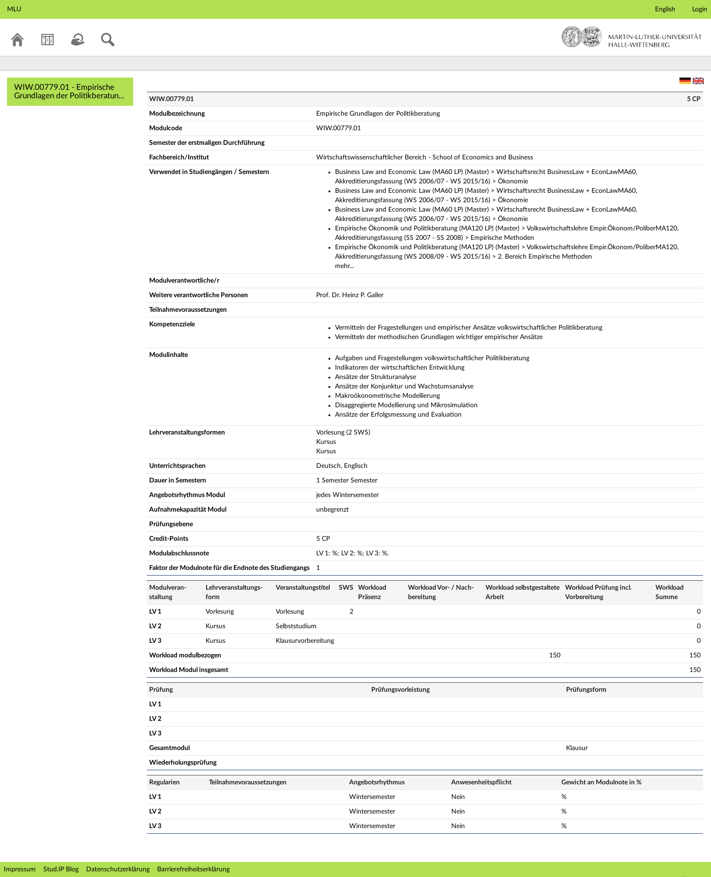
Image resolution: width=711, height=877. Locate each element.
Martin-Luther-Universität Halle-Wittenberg (631, 37)
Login (699, 9)
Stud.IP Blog (61, 869)
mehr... (344, 266)
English (665, 9)
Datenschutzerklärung (118, 869)
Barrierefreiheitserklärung (193, 869)
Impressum (20, 869)
